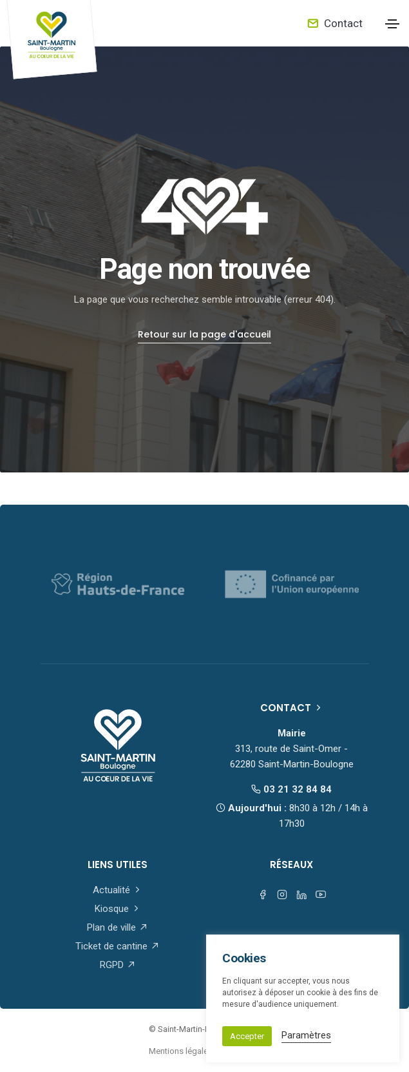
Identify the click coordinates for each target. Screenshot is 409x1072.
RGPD (118, 965)
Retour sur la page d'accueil (204, 334)
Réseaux (291, 864)
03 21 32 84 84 (291, 789)
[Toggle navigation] (392, 23)
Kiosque (118, 909)
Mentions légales (181, 1051)
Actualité (117, 890)
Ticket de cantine (117, 946)
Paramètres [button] (306, 1035)
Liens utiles (117, 864)
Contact (335, 23)
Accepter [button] (247, 1036)
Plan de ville (117, 927)
